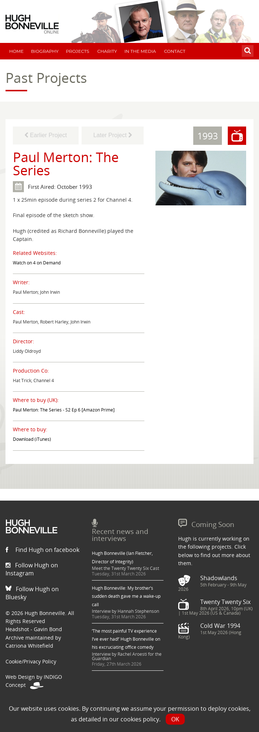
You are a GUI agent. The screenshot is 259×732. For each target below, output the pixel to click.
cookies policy (139, 719)
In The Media (140, 51)
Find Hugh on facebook (42, 550)
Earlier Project (46, 135)
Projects (77, 51)
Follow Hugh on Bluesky (32, 593)
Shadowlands (218, 578)
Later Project (112, 135)
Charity (107, 51)
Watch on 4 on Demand (37, 263)
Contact (174, 51)
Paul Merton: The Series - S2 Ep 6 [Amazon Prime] (64, 410)
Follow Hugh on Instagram (32, 569)
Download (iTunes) (32, 439)
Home (16, 51)
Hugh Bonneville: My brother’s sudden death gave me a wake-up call (126, 596)
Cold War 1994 (220, 626)
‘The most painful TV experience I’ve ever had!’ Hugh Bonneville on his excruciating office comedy (126, 639)
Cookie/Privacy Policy (31, 661)
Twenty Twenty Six (225, 602)
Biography (44, 51)
